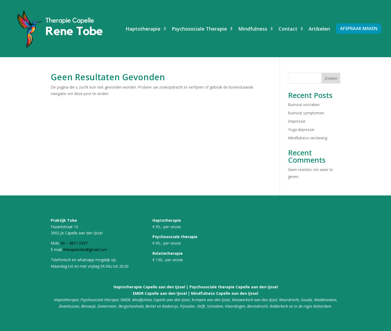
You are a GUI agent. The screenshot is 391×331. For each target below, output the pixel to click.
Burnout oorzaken (304, 104)
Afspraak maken (358, 28)
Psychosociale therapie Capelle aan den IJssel (233, 286)
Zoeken (331, 78)
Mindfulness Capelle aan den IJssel (224, 293)
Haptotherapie (143, 29)
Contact (288, 29)
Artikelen (319, 29)
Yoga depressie (301, 129)
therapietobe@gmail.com (85, 249)
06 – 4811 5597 (74, 243)
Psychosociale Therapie (199, 29)
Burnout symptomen (306, 112)
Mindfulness (252, 29)
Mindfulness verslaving (307, 137)
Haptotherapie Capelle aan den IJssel (149, 286)
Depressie (296, 121)
